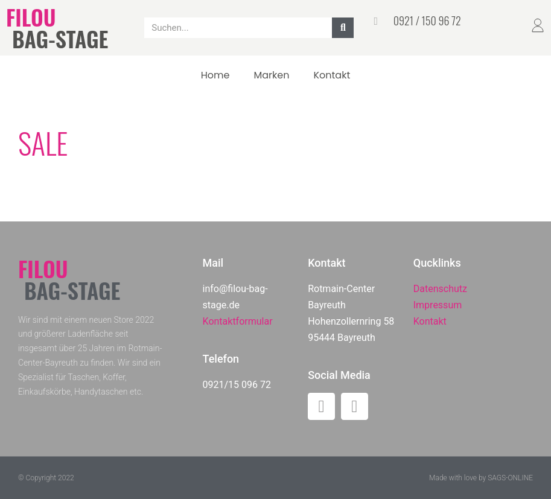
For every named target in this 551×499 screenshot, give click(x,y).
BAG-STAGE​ (60, 38)
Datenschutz (440, 288)
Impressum (437, 305)
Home (215, 75)
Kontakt (331, 75)
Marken (271, 75)
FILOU (31, 17)
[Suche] (343, 27)
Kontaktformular (238, 321)
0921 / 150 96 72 (427, 20)
